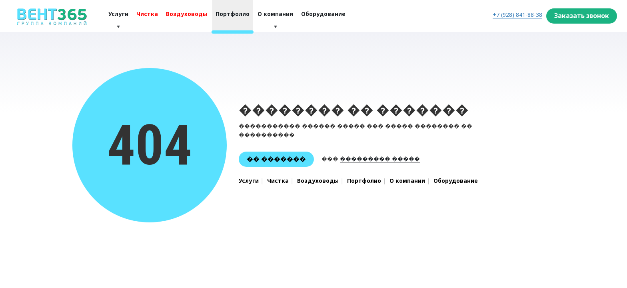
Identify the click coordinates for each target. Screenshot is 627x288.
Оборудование (323, 14)
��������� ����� (380, 158)
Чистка (147, 14)
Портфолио (233, 14)
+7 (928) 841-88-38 (517, 14)
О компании (275, 14)
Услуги (118, 14)
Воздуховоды (187, 14)
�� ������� (276, 158)
